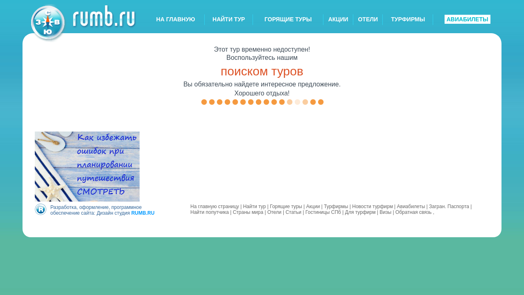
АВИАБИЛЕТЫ (467, 19)
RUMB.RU (143, 213)
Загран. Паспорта (449, 206)
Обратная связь (413, 212)
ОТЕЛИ (368, 19)
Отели (274, 212)
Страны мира (248, 212)
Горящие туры (286, 206)
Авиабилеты (411, 206)
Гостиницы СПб (323, 212)
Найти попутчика (209, 212)
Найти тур (254, 206)
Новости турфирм (372, 206)
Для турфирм (360, 212)
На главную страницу (214, 206)
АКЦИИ (338, 19)
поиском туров (262, 71)
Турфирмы (336, 206)
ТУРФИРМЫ (408, 19)
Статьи (293, 212)
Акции (313, 206)
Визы (385, 212)
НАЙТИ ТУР (228, 19)
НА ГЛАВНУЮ (175, 19)
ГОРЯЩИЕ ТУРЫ (288, 19)
